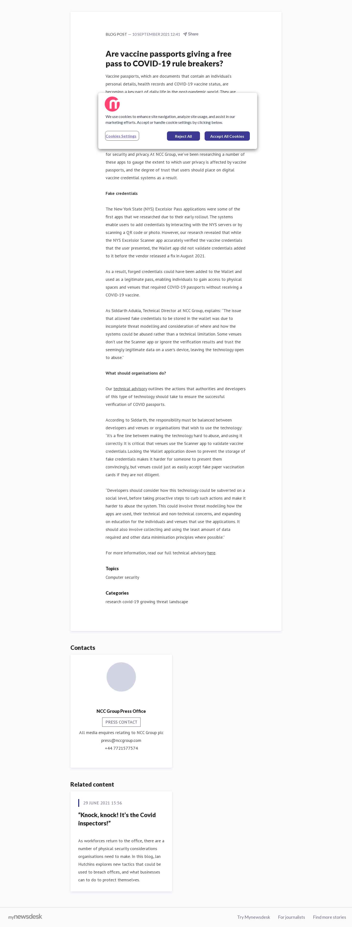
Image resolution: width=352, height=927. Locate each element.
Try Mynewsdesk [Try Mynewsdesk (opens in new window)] (253, 917)
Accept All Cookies (227, 136)
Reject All (183, 136)
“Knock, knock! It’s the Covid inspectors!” (117, 819)
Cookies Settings (121, 136)
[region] (177, 121)
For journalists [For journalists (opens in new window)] (291, 917)
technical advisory (130, 388)
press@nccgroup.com (121, 740)
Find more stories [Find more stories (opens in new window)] (329, 917)
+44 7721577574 (121, 748)
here (211, 553)
